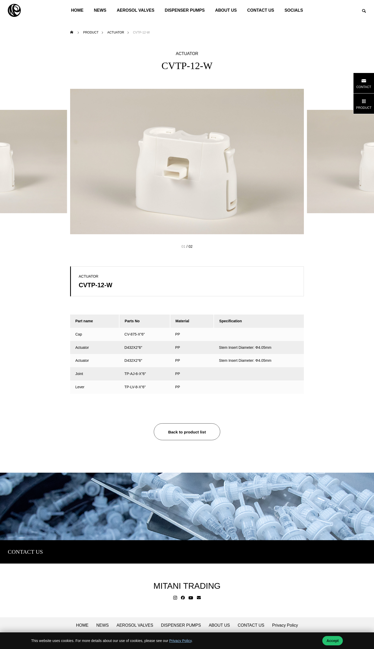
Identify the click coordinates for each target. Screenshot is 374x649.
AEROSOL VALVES (135, 10)
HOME (77, 10)
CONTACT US (260, 10)
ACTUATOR (187, 54)
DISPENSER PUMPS (185, 10)
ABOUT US (226, 10)
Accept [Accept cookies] (332, 641)
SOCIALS (293, 10)
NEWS (100, 10)
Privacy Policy (285, 625)
